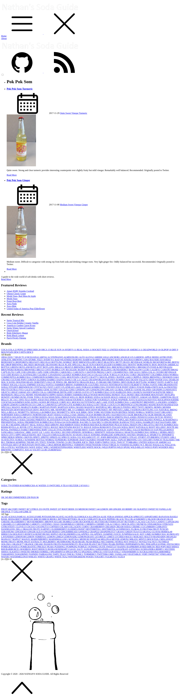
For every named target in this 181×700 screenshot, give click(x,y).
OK (5, 497)
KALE (136, 534)
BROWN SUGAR (54, 521)
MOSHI (166, 407)
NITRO (119, 542)
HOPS (55, 534)
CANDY (161, 521)
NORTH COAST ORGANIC (159, 412)
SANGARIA (7, 432)
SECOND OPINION (72, 432)
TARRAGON (46, 554)
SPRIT (37, 437)
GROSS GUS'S (82, 392)
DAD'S (60, 380)
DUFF (161, 382)
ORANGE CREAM (34, 544)
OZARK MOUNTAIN (66, 417)
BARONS (77, 359)
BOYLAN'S (36, 367)
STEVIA (108, 552)
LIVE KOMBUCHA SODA (80, 405)
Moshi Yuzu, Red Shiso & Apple (21, 296)
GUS (113, 392)
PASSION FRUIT (52, 544)
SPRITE (45, 437)
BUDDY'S (83, 369)
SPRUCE (98, 552)
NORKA (140, 412)
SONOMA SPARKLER (102, 435)
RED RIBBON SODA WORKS (75, 425)
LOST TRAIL (101, 405)
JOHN (34, 400)
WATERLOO (22, 447)
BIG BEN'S (173, 362)
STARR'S (124, 437)
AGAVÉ (69, 516)
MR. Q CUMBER (77, 410)
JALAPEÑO (83, 534)
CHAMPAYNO (121, 372)
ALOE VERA (107, 516)
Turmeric (83, 113)
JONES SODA (65, 400)
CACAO (141, 521)
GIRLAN (110, 390)
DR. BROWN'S (72, 382)
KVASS (85, 485)
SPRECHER (33, 349)
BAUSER (155, 359)
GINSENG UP (82, 390)
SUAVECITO (8, 440)
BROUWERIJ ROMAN (12, 369)
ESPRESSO (124, 529)
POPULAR (124, 420)
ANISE (119, 516)
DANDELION (8, 529)
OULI (51, 417)
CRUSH (5, 380)
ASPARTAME (151, 516)
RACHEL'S (86, 422)
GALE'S (29, 390)
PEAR (112, 544)
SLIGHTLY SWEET (148, 509)
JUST (132, 400)
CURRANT (161, 526)
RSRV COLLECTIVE (52, 430)
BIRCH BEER (50, 519)
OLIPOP (166, 349)
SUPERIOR (61, 440)
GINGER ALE (35, 531)
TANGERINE (22, 554)
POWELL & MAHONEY (166, 420)
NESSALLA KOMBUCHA (43, 412)
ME (110, 407)
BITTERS (72, 519)
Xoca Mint (11, 306)
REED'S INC (137, 425)
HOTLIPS (170, 395)
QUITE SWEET (52, 509)
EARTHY (46, 529)
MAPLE (16, 539)
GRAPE (95, 531)
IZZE (97, 397)
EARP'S (169, 382)
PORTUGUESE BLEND (141, 420)
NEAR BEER (93, 542)
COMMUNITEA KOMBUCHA (16, 377)
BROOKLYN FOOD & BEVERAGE (155, 367)
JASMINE (108, 534)
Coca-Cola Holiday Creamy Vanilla (22, 323)
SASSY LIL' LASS (41, 432)
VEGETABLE (134, 554)
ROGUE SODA (92, 427)
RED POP (161, 547)
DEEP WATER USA (159, 380)
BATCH (119, 359)
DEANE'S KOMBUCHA (118, 380)
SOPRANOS (120, 435)
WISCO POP (151, 447)
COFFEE (54, 526)
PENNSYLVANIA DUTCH (151, 417)
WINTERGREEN (77, 557)
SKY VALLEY (44, 435)
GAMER (38, 390)
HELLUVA (20, 395)
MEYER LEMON (120, 539)
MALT (148, 536)
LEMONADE (71, 536)
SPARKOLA (143, 435)
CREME (136, 526)
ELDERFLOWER (77, 529)
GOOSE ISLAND (143, 390)
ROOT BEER (70, 509)
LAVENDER (7, 536)
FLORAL (136, 529)
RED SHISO (173, 547)
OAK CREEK (78, 415)
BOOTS (132, 364)
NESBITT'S (24, 412)
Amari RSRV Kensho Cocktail (20, 291)
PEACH (84, 544)
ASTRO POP (166, 357)
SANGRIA (89, 549)
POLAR (90, 420)
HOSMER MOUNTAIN (153, 395)
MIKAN (134, 539)
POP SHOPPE (102, 420)
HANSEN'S (149, 392)
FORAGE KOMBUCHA (94, 387)
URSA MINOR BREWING (60, 445)
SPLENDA (87, 552)
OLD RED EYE (119, 415)
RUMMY (68, 430)
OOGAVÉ (17, 417)
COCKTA (124, 375)
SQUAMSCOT (89, 437)
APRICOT (138, 516)
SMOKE (35, 552)
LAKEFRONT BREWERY (143, 402)
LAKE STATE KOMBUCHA (116, 402)
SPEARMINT (58, 552)
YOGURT (99, 557)
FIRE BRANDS (166, 385)
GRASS (120, 531)
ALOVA (89, 357)
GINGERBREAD (69, 531)
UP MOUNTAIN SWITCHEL (33, 445)
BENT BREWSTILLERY (85, 362)
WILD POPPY (109, 447)
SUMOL (20, 440)
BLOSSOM (52, 364)
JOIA (41, 400)
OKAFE (106, 415)
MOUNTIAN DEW (30, 410)
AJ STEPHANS (56, 357)
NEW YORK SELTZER (99, 412)
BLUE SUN (58, 349)
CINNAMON (154, 524)
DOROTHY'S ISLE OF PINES (49, 382)
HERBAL (166, 531)
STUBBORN (153, 437)
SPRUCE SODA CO (71, 437)
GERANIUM (8, 531)
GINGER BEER (51, 531)
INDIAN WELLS (70, 397)
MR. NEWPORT (59, 410)
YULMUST (111, 557)
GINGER (118, 509)
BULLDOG (107, 369)
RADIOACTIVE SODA (131, 422)
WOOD (90, 557)
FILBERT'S (137, 385)
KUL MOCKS (74, 402)
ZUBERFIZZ (54, 450)
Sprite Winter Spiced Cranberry (21, 328)
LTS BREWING (124, 405)
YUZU (121, 557)
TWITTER (102, 554)
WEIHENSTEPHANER (62, 447)
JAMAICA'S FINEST (129, 397)
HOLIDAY (19, 534)
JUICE (118, 534)
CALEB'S (155, 369)
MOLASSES (166, 539)
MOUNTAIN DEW (11, 352)
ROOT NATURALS (139, 427)
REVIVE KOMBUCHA (166, 425)
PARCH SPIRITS (115, 417)
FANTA (50, 385)
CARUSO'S (79, 372)
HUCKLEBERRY (68, 534)
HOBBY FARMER (73, 395)
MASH (80, 407)
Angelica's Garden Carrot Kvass (21, 325)
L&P (99, 402)
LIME (27, 511)
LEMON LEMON (10, 405)
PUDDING (60, 547)
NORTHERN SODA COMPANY (17, 415)
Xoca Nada (12, 303)
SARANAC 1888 (23, 432)
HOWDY (6, 397)
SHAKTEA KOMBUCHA (137, 432)
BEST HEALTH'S (107, 362)
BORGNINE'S (144, 364)
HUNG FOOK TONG (31, 397)
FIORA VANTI (150, 385)
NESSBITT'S (63, 412)
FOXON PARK (144, 387)
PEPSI (21, 349)
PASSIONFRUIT (70, 544)
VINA (105, 445)
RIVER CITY (27, 427)
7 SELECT (19, 357)
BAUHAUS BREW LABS (137, 359)
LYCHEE (120, 536)
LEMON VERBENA (36, 536)
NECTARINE (108, 542)
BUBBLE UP (59, 369)
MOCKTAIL (153, 539)
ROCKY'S (78, 427)
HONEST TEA (119, 395)
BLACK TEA (123, 519)
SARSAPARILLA (105, 549)
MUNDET (103, 410)
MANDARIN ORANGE (164, 536)
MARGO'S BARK (30, 407)
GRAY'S (6, 392)
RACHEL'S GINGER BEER (106, 422)
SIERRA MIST (167, 432)
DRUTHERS (114, 382)
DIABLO (173, 380)
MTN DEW (27, 352)
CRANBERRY (97, 526)
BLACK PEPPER (107, 519)
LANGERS (162, 402)
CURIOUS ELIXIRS (37, 380)
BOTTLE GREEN (10, 367)
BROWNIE (30, 369)
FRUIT (6, 509)
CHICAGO (135, 372)
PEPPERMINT (133, 544)
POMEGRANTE (28, 547)
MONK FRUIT (9, 542)
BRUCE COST (44, 369)
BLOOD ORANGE (157, 519)
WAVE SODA (36, 447)
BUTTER (100, 521)
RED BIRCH (149, 547)
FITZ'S (38, 387)
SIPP (18, 435)
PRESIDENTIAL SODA (13, 422)
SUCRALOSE (146, 552)
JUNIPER (127, 534)
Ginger (85, 204)
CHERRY (90, 524)
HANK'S (138, 392)
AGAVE (60, 516)
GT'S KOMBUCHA (100, 392)
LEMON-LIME (55, 536)
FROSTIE (172, 387)
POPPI (114, 420)
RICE (17, 549)
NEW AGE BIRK (79, 412)
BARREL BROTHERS (104, 359)
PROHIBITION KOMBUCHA (40, 422)
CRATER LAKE (124, 377)
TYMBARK (132, 442)
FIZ (44, 387)
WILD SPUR (124, 447)
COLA (18, 511)
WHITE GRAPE (46, 557)
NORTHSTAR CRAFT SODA (47, 415)
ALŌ (82, 357)
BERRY (131, 509)
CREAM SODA (124, 526)
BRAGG (60, 367)
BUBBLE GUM (71, 521)
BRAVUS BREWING (75, 367)
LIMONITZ (51, 405)
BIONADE (40, 364)
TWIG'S (121, 442)
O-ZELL (66, 415)
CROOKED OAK (170, 377)
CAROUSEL (66, 372)
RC (8, 425)
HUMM (15, 397)
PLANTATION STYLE (58, 420)
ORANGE (7, 511)
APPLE (128, 516)
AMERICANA (101, 357)
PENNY (168, 417)
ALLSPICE (94, 516)
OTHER (17, 485)
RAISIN (122, 547)
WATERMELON (19, 557)
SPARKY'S (155, 435)
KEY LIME (146, 534)
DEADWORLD (152, 349)
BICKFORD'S (160, 362)
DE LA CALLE (81, 380)
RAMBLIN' (149, 422)
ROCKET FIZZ (101, 349)
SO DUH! (78, 435)
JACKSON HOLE (109, 397)
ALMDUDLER (71, 357)
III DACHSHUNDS (51, 397)
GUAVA (156, 531)
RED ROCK (96, 425)
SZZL (114, 440)
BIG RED (29, 364)
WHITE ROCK (94, 447)
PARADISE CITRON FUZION (92, 417)
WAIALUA (159, 445)
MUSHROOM (64, 542)
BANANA (164, 516)
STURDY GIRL (168, 437)
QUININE (93, 547)
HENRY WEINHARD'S (37, 395)
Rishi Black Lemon (15, 335)
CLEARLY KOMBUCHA (74, 375)
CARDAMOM (22, 524)
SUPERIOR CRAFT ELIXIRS (82, 440)
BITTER (62, 519)
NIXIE (132, 412)
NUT (155, 542)
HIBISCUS (7, 534)
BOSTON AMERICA (168, 364)
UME (111, 554)
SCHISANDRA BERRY (153, 549)
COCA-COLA (9, 349)
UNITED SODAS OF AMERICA (126, 349)
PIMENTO (41, 420)
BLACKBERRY (139, 519)
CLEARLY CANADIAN (49, 375)
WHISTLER (80, 447)
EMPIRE (32, 385)
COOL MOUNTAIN (70, 377)
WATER (43, 485)
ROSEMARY (62, 549)
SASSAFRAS (122, 549)
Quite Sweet (65, 113)
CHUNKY (141, 524)
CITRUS (36, 509)
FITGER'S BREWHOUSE (21, 387)
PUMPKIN (72, 547)
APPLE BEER (152, 357)
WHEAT (33, 557)
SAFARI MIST (81, 430)
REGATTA (149, 425)
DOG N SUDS (8, 382)
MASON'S (90, 407)
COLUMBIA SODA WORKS (164, 375)
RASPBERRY (134, 547)
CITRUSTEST (8, 526)
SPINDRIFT (168, 435)
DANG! (69, 380)
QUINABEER (72, 422)
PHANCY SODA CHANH (23, 420)
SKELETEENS (29, 435)
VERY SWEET (21, 509)
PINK (163, 544)
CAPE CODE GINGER (47, 372)
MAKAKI (138, 536)
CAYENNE (47, 524)
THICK (71, 554)
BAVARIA (165, 359)
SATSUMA (135, 549)
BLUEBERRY (19, 521)
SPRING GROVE (24, 437)
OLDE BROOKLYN (137, 415)
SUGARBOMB (162, 552)
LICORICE (101, 536)
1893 (4, 357)
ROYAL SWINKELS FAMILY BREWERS (21, 430)
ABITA (43, 357)
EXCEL (41, 385)
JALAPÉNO (96, 534)
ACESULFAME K (17, 516)
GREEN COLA (39, 392)
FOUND (111, 387)
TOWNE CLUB (64, 442)
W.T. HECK (146, 445)
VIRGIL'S (114, 445)
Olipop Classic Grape (16, 293)
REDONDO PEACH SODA (116, 425)
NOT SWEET (131, 542)
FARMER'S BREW (64, 385)
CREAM (110, 526)
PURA (58, 422)
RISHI (5, 427)
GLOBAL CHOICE (124, 390)
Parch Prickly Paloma (16, 338)
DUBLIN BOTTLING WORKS (142, 382)
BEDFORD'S (22, 362)
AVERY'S (71, 349)
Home (4, 36)
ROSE (51, 549)
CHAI (56, 524)
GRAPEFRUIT (108, 531)
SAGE (73, 549)
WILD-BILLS (138, 447)
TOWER (51, 442)
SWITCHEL (56, 485)
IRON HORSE (86, 397)
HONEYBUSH (43, 534)
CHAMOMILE (67, 524)
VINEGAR (166, 554)
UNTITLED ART (10, 445)
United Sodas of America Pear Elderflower (26, 308)
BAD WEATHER (63, 359)
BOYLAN (24, 367)
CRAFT (84, 377)
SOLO (87, 435)
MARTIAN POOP (48, 407)
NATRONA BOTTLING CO (145, 410)
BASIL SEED (8, 519)
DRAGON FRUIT (32, 529)
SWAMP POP (104, 440)
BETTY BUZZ (123, 362)
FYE (21, 390)
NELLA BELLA (9, 412)
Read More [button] (6, 279)
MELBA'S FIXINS (122, 407)
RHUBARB (7, 549)
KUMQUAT (173, 534)
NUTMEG (163, 542)
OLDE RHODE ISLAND (160, 415)
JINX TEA (24, 400)
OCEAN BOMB (94, 415)
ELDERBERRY (59, 529)
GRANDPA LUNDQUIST (164, 390)
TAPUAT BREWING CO (130, 440)
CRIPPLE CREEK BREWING (147, 377)
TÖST (43, 442)
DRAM (103, 382)
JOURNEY (79, 400)
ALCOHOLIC (81, 516)
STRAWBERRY (130, 552)
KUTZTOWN (88, 402)
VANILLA (165, 509)
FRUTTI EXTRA (10, 390)
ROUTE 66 (172, 427)
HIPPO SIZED (57, 395)
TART (56, 554)
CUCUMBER (148, 526)
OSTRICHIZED (39, 417)
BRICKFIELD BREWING (125, 367)
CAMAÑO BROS (169, 369)
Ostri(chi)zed (12, 330)
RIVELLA (14, 427)
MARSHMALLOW (58, 539)
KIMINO (20, 402)
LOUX (112, 405)
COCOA (31, 526)
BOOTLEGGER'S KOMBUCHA (112, 364)
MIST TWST (138, 407)
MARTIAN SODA (67, 407)
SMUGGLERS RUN (62, 435)
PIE (143, 544)
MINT (143, 539)
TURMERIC (90, 554)
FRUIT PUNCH (160, 529)
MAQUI (16, 407)
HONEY (30, 534)
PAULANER (131, 417)
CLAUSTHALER (28, 375)
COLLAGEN (75, 526)
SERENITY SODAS (105, 432)
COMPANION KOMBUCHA (46, 377)
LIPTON (62, 405)
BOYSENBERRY (36, 521)
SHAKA (119, 432)
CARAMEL (8, 524)
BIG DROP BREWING (12, 364)
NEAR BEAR (79, 542)
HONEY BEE (134, 395)
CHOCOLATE (128, 524)
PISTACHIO (173, 544)
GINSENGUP (97, 390)
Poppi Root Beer (14, 301)
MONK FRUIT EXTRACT (30, 542)
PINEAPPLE (153, 544)
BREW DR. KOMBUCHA (99, 367)
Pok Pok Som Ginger (18, 180)
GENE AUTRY (51, 390)
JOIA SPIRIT (51, 400)
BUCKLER (72, 369)
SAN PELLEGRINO (164, 430)
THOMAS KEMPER (16, 442)
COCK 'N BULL (111, 375)
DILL (19, 529)
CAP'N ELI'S (8, 372)
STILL (118, 552)
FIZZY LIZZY (54, 387)
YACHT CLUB (40, 450)
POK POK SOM (78, 420)
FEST (127, 385)
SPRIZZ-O (55, 437)
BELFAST (34, 362)
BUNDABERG (121, 369)
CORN (86, 526)
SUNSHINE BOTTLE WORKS (40, 440)
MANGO (6, 539)
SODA (6, 485)
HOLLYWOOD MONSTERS (97, 395)
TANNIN (34, 554)
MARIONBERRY (40, 539)
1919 (10, 357)
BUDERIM (95, 369)
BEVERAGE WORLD (142, 362)
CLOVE (21, 526)
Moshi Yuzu (12, 298)
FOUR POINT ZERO (126, 387)
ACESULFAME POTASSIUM (41, 516)
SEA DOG (56, 432)
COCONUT (42, 526)
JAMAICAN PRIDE (150, 397)
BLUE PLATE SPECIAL (70, 364)
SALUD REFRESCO (143, 430)
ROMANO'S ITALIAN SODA (114, 427)
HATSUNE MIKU (164, 392)
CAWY (109, 372)
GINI (72, 390)
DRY (175, 349)
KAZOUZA (142, 400)
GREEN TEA (132, 531)
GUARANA (145, 531)
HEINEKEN (7, 395)
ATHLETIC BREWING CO (14, 359)
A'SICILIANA (32, 357)
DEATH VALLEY (140, 380)
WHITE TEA (61, 557)
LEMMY (173, 402)
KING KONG (32, 402)
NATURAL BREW (168, 410)
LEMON (106, 509)
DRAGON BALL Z (89, 382)
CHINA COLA (148, 372)
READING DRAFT (20, 425)
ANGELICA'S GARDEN (132, 357)
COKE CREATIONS (140, 375)
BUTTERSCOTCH (114, 521)
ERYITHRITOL (94, 529)
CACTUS (151, 521)
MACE (129, 536)
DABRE (51, 380)
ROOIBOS (26, 549)
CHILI (117, 524)
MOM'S (149, 407)
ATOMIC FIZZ (35, 359)
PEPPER (120, 544)
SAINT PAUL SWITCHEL (120, 430)
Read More (12, 175)
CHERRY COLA (104, 524)
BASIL (174, 516)
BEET (19, 519)
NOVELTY (145, 542)
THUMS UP (32, 442)
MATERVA (102, 407)
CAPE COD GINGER (25, 372)
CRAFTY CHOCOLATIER (102, 377)
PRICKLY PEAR (45, 547)
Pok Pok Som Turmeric (20, 88)
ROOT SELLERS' (158, 427)
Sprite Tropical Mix (15, 320)
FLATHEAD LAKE (72, 387)
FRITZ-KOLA (159, 387)
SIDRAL (155, 432)
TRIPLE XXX (109, 442)
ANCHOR (114, 357)
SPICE (70, 552)
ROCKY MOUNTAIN (62, 427)
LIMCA (41, 405)
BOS (155, 364)
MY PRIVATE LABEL (120, 410)
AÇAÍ (4, 516)
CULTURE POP (18, 380)
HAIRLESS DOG (124, 392)
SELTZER (75, 485)
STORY (142, 437)
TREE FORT (95, 442)
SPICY (77, 552)
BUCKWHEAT (87, 521)
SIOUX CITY (8, 435)
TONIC (79, 554)
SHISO (5, 552)
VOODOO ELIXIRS (130, 445)
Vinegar (75, 113)
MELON (106, 539)
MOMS (158, 407)
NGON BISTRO (119, 412)
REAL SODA (84, 349)
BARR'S (88, 359)
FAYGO (104, 385)
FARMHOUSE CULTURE (87, 385)
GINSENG (84, 531)
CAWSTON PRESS (95, 372)
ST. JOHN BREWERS (108, 437)
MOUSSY (45, 410)
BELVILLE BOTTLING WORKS (56, 362)
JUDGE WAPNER (119, 400)
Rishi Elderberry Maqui (17, 333)
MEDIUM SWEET (89, 509)
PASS (35, 497)
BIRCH (38, 519)
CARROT (35, 524)
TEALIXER (169, 440)
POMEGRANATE (10, 547)
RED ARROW (52, 425)
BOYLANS (49, 367)
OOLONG (6, 544)
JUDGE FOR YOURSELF (97, 400)
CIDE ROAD (13, 375)
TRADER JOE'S (80, 442)
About (4, 38)
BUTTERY (130, 521)
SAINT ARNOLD (98, 430)
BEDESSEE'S (8, 362)
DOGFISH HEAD (25, 382)
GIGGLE (64, 390)
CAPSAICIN (172, 521)
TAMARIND (8, 554)
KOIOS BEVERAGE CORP (53, 402)
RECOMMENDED (20, 497)
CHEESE (80, 524)
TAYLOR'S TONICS (152, 440)
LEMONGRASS (86, 536)
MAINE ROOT (156, 405)
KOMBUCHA (30, 485)
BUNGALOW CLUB (139, 369)
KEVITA (153, 400)
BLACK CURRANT (88, 519)
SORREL (45, 552)
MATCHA (74, 539)
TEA (66, 485)
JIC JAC (14, 400)
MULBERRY (50, 542)
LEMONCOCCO (28, 405)
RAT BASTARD (164, 422)
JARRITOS (166, 397)
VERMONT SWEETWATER (88, 445)
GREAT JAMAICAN (21, 392)
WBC (47, 447)
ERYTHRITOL (110, 529)
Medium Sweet (67, 204)
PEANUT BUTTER (98, 544)
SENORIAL (88, 432)
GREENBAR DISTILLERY (60, 392)
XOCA (29, 450)
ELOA (23, 385)
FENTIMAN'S (116, 385)
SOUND (131, 435)
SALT (80, 549)
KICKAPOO (164, 400)
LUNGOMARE (141, 405)
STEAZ (133, 437)
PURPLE (83, 547)
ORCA (46, 349)
